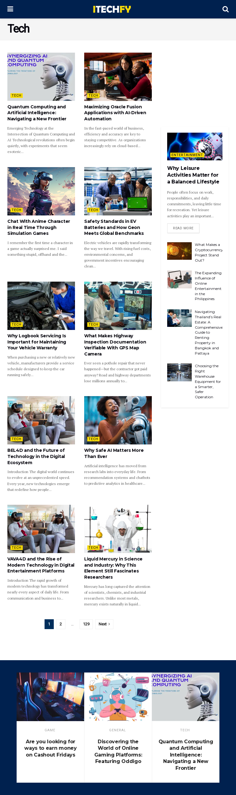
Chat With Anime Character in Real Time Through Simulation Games (38, 227)
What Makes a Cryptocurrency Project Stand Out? (209, 252)
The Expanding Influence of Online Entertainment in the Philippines (208, 286)
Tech (17, 96)
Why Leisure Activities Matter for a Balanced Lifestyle (193, 175)
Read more (183, 228)
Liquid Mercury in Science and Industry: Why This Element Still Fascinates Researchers (113, 568)
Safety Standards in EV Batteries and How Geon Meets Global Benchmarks (114, 227)
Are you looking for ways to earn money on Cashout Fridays (50, 748)
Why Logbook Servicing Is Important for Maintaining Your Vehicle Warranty (36, 342)
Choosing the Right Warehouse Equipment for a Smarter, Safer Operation (208, 381)
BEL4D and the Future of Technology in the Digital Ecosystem (36, 456)
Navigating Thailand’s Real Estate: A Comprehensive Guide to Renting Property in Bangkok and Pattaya (209, 332)
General (117, 730)
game (50, 730)
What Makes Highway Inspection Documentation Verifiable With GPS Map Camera (115, 345)
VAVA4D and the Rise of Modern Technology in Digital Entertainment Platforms (40, 565)
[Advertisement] (195, 83)
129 (86, 624)
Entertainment (187, 155)
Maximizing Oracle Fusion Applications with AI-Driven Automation (115, 113)
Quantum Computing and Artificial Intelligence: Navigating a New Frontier (36, 113)
